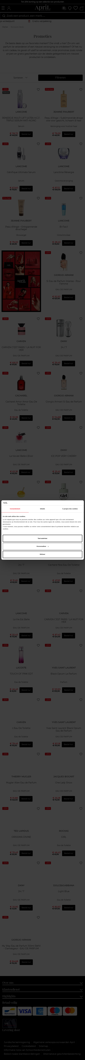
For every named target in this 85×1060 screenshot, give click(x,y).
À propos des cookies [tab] (70, 509)
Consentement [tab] (15, 509)
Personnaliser (43, 546)
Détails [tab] (42, 509)
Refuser (42, 554)
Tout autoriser (42, 538)
